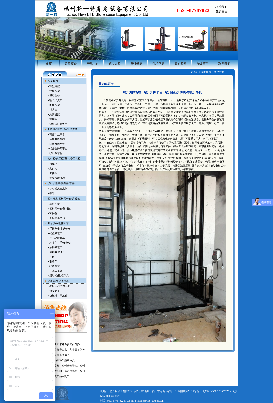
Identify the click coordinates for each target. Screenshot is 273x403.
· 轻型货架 (54, 86)
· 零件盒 (52, 213)
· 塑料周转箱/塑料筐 (59, 208)
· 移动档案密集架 (57, 188)
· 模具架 (52, 109)
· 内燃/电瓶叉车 (56, 252)
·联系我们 (221, 7)
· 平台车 (52, 256)
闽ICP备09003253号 (221, 391)
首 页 (48, 63)
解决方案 (115, 63)
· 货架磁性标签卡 (57, 123)
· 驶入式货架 (55, 100)
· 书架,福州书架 (56, 177)
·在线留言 (221, 11)
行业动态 (136, 63)
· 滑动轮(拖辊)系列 (58, 275)
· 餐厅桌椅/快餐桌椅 (59, 286)
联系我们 (224, 63)
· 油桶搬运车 (55, 247)
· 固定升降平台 (56, 143)
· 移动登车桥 (55, 153)
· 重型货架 (54, 95)
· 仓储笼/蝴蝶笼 (56, 218)
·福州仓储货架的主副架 (56, 376)
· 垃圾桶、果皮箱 (57, 295)
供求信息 (158, 63)
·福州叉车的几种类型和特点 (59, 360)
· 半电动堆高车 (56, 238)
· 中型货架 (54, 91)
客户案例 (180, 63)
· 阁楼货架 (54, 105)
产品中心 (93, 63)
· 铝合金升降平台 (57, 148)
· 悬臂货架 (54, 114)
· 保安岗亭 (54, 290)
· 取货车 (52, 261)
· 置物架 (52, 119)
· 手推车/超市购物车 (59, 228)
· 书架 (51, 193)
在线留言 (202, 63)
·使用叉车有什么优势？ (56, 355)
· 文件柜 (52, 168)
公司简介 (71, 63)
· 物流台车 (54, 266)
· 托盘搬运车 (55, 233)
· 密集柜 (52, 163)
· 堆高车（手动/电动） (60, 242)
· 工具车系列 (55, 270)
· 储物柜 (52, 173)
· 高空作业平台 (56, 134)
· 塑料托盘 (54, 203)
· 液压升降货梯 (56, 139)
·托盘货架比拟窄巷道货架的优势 (61, 344)
